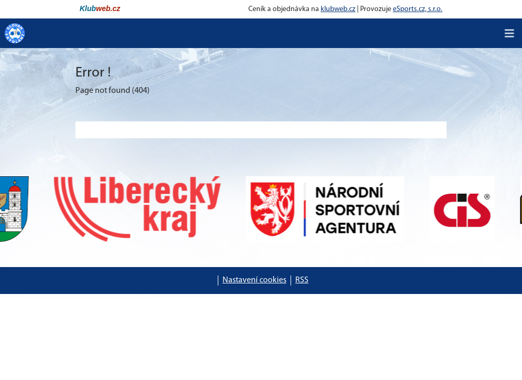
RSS (301, 280)
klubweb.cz (338, 9)
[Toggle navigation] (509, 33)
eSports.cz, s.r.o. (417, 9)
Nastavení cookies (254, 280)
